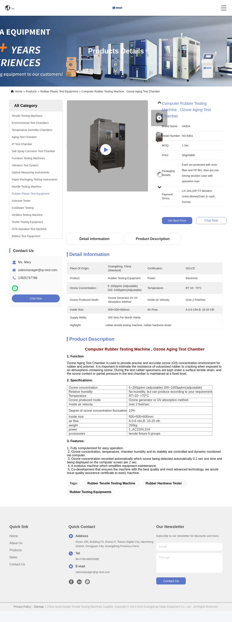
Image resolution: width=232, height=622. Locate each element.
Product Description (153, 239)
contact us (171, 588)
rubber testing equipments (90, 499)
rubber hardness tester (164, 490)
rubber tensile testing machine (111, 490)
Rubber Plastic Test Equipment (59, 91)
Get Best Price (177, 220)
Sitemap (39, 613)
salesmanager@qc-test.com (37, 270)
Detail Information (94, 239)
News (13, 564)
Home (18, 91)
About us (15, 550)
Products (31, 91)
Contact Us (17, 571)
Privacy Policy (22, 613)
